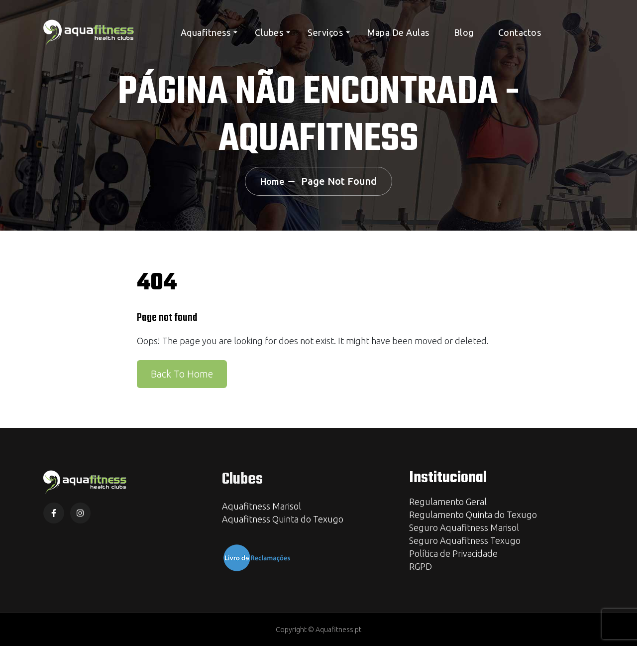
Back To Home (182, 374)
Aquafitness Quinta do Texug (280, 519)
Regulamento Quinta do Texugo (473, 514)
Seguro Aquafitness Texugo (465, 540)
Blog (464, 32)
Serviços (325, 32)
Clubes (269, 32)
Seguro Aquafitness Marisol (464, 527)
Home (272, 181)
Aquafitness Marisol (261, 506)
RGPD (420, 566)
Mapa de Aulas (398, 32)
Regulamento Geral (448, 502)
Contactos (519, 32)
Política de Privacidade (453, 553)
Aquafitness (206, 32)
